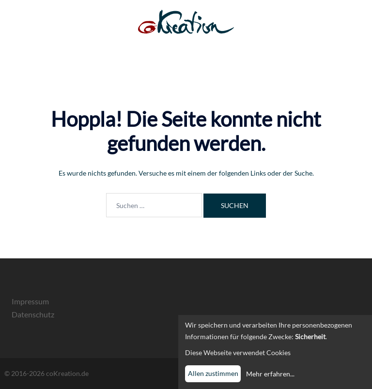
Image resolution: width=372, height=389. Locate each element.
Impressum (30, 301)
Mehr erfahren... (270, 374)
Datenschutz (33, 314)
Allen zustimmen (213, 373)
